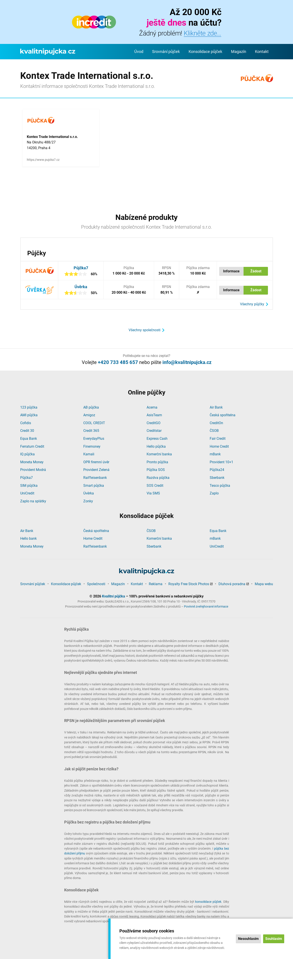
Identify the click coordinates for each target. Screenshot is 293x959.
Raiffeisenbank (95, 478)
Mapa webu (264, 584)
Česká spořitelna (222, 415)
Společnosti (96, 584)
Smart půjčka (93, 485)
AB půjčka (91, 407)
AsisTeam (154, 415)
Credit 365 (91, 431)
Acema (152, 407)
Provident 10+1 (221, 462)
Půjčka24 (217, 470)
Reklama (155, 584)
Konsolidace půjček (205, 51)
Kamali (88, 454)
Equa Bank (28, 438)
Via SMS (153, 493)
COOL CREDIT (94, 423)
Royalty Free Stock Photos (188, 584)
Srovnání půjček (166, 51)
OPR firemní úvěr (96, 462)
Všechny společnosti (144, 330)
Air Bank (216, 407)
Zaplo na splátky (33, 501)
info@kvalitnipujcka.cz (186, 362)
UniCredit (27, 493)
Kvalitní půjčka (113, 596)
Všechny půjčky (252, 304)
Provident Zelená (96, 470)
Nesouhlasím (248, 939)
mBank (215, 454)
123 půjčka (28, 407)
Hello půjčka (156, 446)
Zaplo (214, 493)
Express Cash (157, 438)
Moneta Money (32, 462)
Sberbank (217, 478)
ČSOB (214, 431)
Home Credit (219, 446)
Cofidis (25, 423)
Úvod (138, 51)
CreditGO (153, 423)
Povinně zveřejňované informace (206, 606)
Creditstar (154, 431)
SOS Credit (155, 485)
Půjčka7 (81, 268)
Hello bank (28, 538)
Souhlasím (273, 939)
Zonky (88, 501)
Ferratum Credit (32, 446)
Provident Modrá (33, 470)
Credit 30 (27, 431)
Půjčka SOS (156, 470)
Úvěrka (81, 286)
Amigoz (89, 415)
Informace (231, 271)
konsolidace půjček (208, 901)
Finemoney (91, 446)
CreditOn (216, 423)
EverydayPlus (93, 438)
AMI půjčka (29, 415)
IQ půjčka (27, 454)
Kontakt (262, 51)
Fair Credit (218, 438)
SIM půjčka (29, 485)
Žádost (255, 271)
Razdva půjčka (158, 478)
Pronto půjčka (157, 462)
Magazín (238, 51)
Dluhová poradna (231, 584)
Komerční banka (159, 454)
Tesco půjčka (220, 485)
